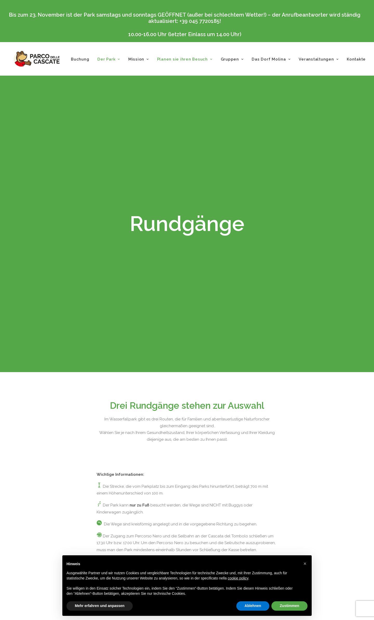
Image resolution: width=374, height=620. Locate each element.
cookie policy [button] (238, 578)
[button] (305, 563)
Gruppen (232, 59)
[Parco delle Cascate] (36, 59)
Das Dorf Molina (271, 59)
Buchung (80, 59)
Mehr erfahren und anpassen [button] (99, 606)
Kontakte (356, 59)
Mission (138, 59)
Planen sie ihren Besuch (184, 59)
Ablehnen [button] (253, 606)
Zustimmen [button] (289, 606)
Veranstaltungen (318, 59)
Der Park (108, 59)
